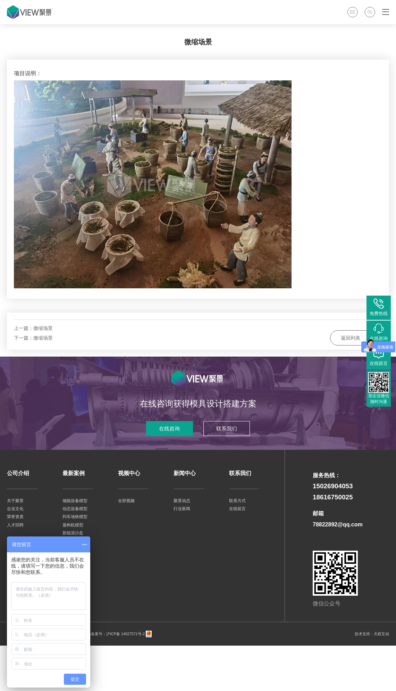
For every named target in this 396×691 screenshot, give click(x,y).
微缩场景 (43, 373)
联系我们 (230, 473)
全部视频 (126, 546)
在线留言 (237, 554)
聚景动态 (182, 546)
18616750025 (333, 542)
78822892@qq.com (338, 570)
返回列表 (356, 378)
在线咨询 (166, 473)
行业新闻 (182, 554)
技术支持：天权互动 (370, 679)
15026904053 (333, 531)
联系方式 (237, 546)
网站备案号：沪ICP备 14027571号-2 (116, 679)
